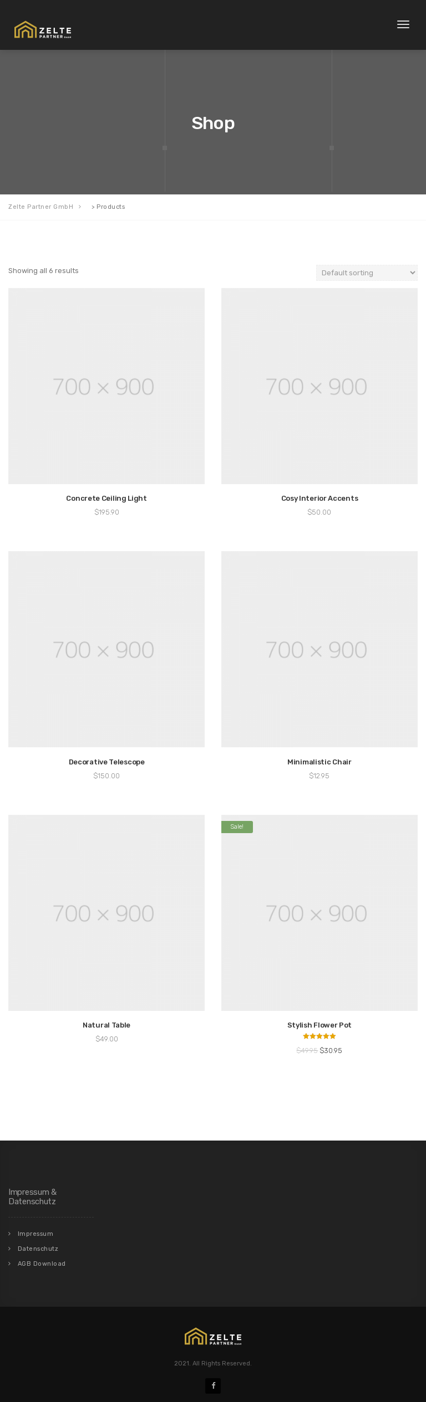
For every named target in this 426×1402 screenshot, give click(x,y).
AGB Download (42, 1263)
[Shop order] (367, 273)
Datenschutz (38, 1248)
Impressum (36, 1233)
